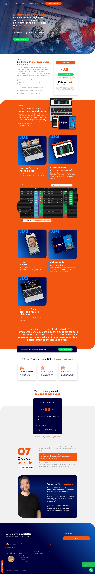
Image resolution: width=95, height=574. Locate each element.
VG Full (20, 546)
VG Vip (20, 551)
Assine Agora (21, 39)
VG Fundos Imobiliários (24, 561)
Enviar (76, 538)
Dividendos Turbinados (38, 553)
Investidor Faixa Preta (38, 549)
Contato (79, 546)
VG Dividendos (22, 559)
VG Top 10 (21, 553)
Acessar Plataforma (53, 3)
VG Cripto (21, 549)
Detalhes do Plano (47, 51)
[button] (30, 4)
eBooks (64, 546)
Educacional (50, 549)
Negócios (50, 551)
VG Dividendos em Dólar (24, 557)
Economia (50, 546)
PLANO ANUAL (66, 62)
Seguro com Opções (38, 546)
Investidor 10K (37, 551)
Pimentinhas (21, 555)
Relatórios (65, 549)
